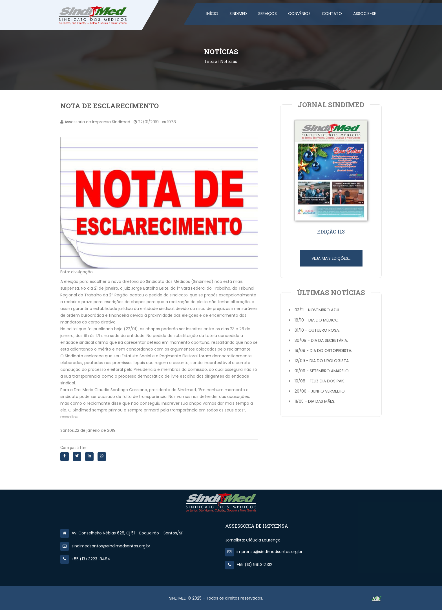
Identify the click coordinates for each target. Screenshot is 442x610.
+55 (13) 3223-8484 (85, 559)
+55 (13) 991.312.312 (248, 564)
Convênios (299, 13)
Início (212, 13)
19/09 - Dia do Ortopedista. (323, 350)
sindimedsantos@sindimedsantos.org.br (105, 546)
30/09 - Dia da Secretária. (321, 340)
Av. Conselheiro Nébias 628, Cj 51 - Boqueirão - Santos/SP (122, 533)
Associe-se (364, 13)
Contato (332, 13)
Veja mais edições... (331, 258)
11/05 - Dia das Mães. (315, 401)
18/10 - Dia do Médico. (317, 320)
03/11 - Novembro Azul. (318, 310)
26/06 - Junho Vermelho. (320, 391)
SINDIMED (238, 13)
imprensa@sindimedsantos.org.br (263, 551)
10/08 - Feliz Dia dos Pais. (320, 381)
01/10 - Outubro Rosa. (317, 330)
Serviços (267, 13)
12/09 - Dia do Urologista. (322, 361)
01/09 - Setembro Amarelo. (322, 371)
